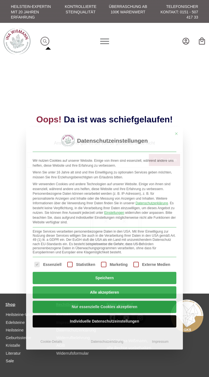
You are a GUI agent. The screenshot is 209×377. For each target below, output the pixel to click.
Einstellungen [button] (114, 141)
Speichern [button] (104, 206)
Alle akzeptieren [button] (104, 221)
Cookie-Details (51, 270)
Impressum (160, 270)
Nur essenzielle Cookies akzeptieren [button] (104, 235)
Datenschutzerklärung (152, 132)
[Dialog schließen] (176, 62)
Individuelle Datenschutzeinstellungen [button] (104, 250)
